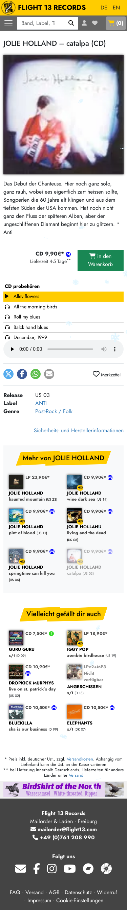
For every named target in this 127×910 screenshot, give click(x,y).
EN (116, 7)
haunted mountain (34, 496)
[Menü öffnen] (8, 23)
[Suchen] (71, 23)
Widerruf (107, 892)
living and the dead (93, 530)
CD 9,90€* (96, 477)
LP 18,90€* (96, 633)
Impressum (39, 900)
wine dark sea (93, 496)
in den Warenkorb (100, 260)
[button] (8, 374)
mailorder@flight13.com (63, 829)
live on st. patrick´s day (34, 686)
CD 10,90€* (37, 667)
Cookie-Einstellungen (79, 900)
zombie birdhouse (93, 653)
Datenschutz (78, 892)
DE (104, 7)
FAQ (15, 892)
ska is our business (34, 726)
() (115, 23)
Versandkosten (80, 759)
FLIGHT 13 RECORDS (45, 7)
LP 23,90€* (37, 477)
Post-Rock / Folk (53, 411)
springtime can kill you (34, 570)
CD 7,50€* (37, 633)
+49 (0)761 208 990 (64, 837)
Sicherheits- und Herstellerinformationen (79, 430)
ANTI (41, 403)
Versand (76, 775)
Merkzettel (107, 374)
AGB (54, 892)
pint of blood (34, 530)
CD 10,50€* (38, 707)
